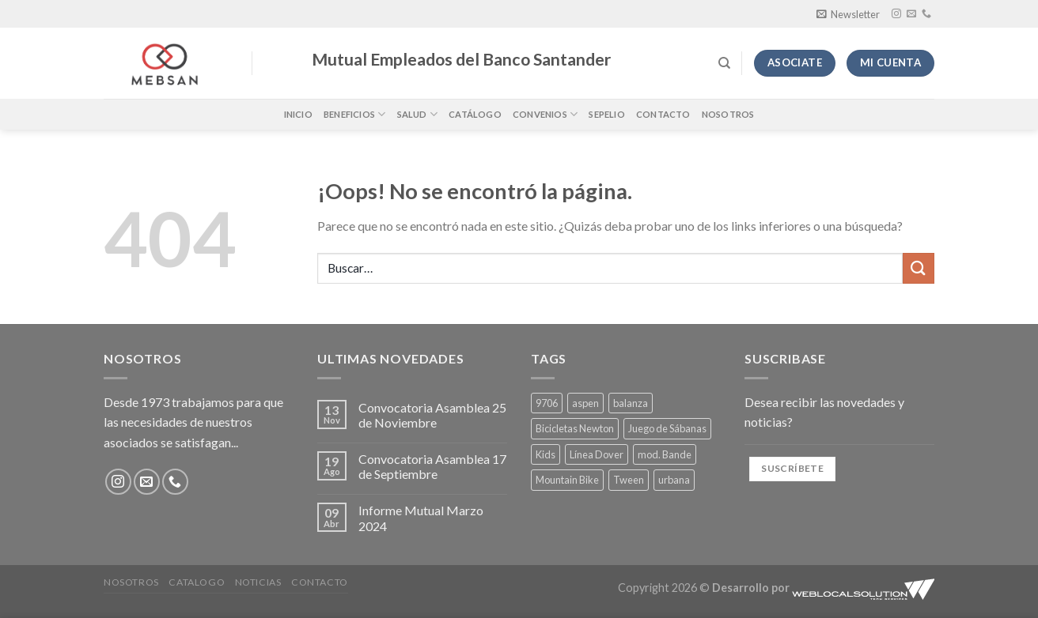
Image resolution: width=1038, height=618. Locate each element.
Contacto (663, 114)
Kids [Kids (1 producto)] (545, 454)
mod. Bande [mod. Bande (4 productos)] (664, 454)
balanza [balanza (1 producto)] (630, 403)
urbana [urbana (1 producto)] (674, 479)
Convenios (545, 114)
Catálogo (475, 114)
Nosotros (728, 114)
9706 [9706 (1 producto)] (547, 403)
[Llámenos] (926, 14)
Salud (417, 114)
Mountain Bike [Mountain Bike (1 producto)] (567, 479)
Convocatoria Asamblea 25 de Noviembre (432, 415)
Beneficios (355, 114)
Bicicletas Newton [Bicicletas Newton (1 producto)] (575, 428)
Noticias (258, 582)
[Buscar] (724, 63)
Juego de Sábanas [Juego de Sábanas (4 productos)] (667, 428)
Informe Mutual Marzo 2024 (420, 518)
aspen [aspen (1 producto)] (585, 403)
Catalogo (197, 582)
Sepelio (607, 114)
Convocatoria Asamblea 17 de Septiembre (432, 466)
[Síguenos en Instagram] (896, 14)
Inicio (298, 114)
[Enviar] (918, 268)
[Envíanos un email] (911, 14)
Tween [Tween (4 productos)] (628, 479)
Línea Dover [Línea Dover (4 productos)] (596, 454)
